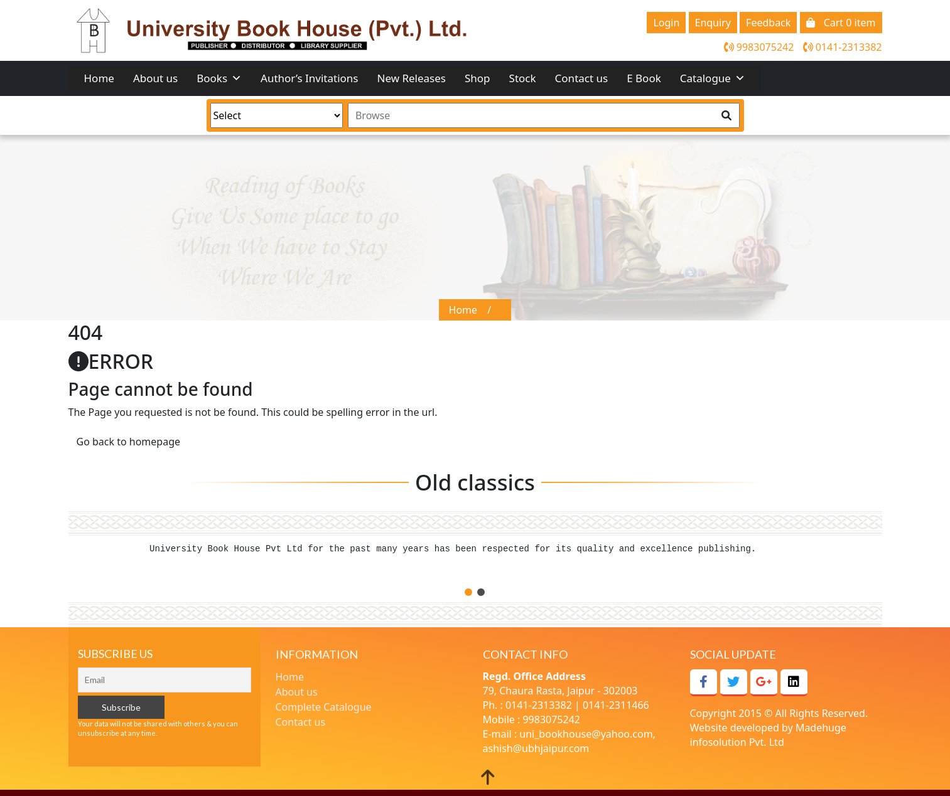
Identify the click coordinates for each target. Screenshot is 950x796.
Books (219, 78)
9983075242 (759, 47)
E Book (644, 78)
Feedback (768, 22)
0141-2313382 (842, 47)
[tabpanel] (475, 554)
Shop (477, 78)
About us (155, 78)
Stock (522, 78)
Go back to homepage (129, 441)
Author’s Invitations (309, 78)
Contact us (581, 78)
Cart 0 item (841, 22)
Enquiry (713, 22)
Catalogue (712, 78)
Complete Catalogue (324, 707)
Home (99, 78)
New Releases (411, 78)
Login (666, 22)
